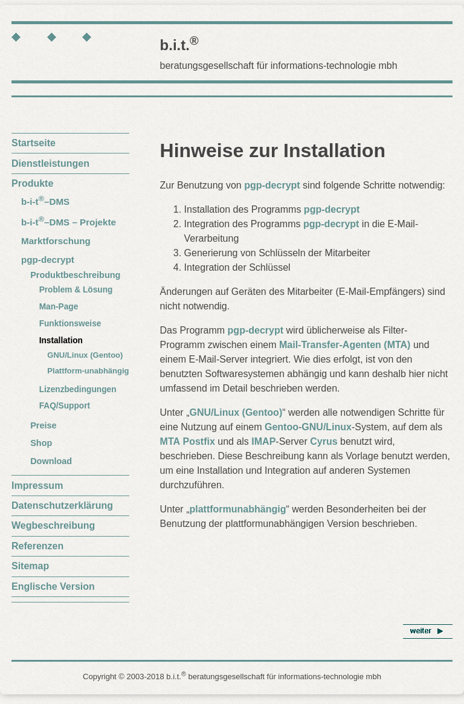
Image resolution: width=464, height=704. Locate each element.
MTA (170, 441)
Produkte (32, 183)
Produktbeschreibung (75, 275)
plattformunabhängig (237, 509)
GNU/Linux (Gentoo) (85, 355)
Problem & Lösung (76, 289)
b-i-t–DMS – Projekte (68, 222)
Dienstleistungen (50, 163)
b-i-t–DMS (45, 201)
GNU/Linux (326, 427)
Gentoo (281, 427)
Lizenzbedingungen (78, 389)
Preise (43, 425)
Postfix (198, 441)
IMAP (263, 441)
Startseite (33, 143)
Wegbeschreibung (53, 525)
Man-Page (59, 306)
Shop (41, 443)
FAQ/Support (65, 405)
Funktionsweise (70, 323)
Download (51, 461)
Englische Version (53, 586)
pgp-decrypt (47, 259)
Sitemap (30, 566)
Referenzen (37, 546)
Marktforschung (56, 241)
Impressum (37, 485)
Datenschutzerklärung (62, 505)
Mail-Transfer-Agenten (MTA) (344, 345)
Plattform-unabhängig (88, 370)
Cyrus (323, 441)
